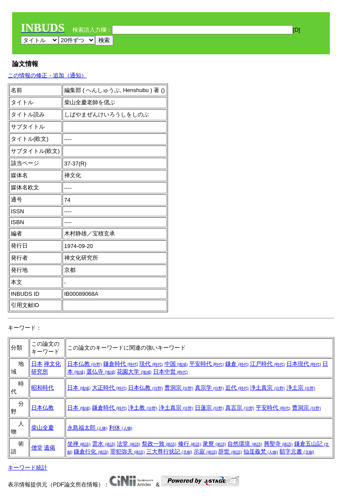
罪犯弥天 (127, 451)
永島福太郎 (87, 427)
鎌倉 (237, 363)
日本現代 (303, 363)
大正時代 (109, 387)
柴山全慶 (42, 427)
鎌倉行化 (91, 451)
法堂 (128, 443)
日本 (37, 363)
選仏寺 (100, 371)
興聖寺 (278, 443)
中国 (176, 363)
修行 (189, 443)
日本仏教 (84, 363)
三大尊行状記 (169, 451)
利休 (120, 427)
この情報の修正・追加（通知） (47, 75)
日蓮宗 (209, 407)
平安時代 (206, 363)
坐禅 (79, 443)
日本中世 (170, 371)
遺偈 (49, 447)
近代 (237, 387)
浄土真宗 (267, 387)
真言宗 (239, 407)
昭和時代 (42, 387)
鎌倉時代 (120, 363)
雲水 (103, 443)
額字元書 (297, 451)
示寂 (205, 451)
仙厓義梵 (260, 451)
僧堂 (37, 447)
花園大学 (134, 371)
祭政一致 (159, 443)
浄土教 (142, 407)
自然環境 (244, 443)
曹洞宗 (179, 387)
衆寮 (214, 443)
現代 (151, 363)
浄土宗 (301, 387)
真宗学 (209, 387)
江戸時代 (267, 363)
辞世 (230, 451)
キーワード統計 (27, 467)
